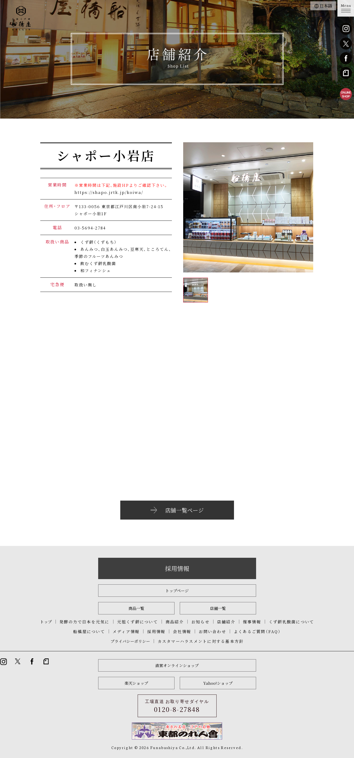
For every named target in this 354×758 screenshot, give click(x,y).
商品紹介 (175, 621)
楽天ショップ (136, 683)
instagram (346, 29)
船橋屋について (89, 631)
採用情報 (177, 568)
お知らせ (200, 621)
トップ (46, 621)
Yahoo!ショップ (218, 683)
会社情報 (182, 631)
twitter (346, 43)
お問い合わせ (212, 631)
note (346, 73)
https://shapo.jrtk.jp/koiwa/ (108, 192)
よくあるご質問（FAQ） (257, 631)
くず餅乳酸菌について (291, 621)
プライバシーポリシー (130, 641)
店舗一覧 (218, 608)
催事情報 (252, 621)
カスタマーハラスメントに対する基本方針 (201, 641)
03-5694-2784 (90, 228)
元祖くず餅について (137, 621)
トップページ (177, 590)
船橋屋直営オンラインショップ (346, 94)
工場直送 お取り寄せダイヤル (177, 706)
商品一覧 (136, 608)
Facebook (346, 58)
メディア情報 (126, 631)
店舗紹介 (226, 621)
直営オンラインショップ (177, 665)
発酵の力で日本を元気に (84, 621)
